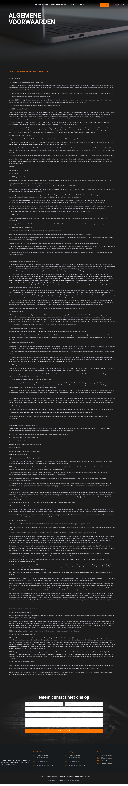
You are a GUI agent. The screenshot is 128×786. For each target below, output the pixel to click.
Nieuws (82, 5)
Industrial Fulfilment (41, 5)
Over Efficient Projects (58, 5)
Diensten (73, 5)
